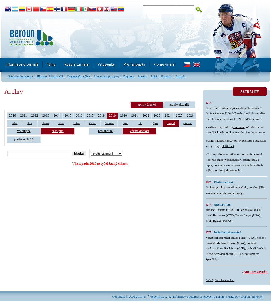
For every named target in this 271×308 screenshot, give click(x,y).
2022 (145, 115)
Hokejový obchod (239, 296)
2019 (112, 115)
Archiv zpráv (255, 271)
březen (45, 123)
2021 (134, 115)
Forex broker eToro (224, 280)
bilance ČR (56, 76)
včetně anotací (139, 131)
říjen (155, 123)
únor (29, 123)
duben (61, 123)
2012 (34, 115)
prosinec (187, 123)
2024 (168, 115)
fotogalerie (216, 187)
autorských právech (201, 296)
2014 (56, 115)
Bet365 (232, 113)
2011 (23, 115)
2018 (101, 115)
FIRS (154, 76)
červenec (109, 123)
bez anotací (105, 131)
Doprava (128, 76)
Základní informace (20, 76)
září (141, 123)
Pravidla (166, 76)
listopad (171, 123)
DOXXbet (228, 146)
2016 (79, 115)
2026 (190, 115)
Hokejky (257, 296)
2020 (123, 115)
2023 (157, 115)
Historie (42, 76)
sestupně (57, 131)
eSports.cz (156, 296)
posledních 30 (23, 139)
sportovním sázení (251, 154)
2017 (90, 115)
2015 (68, 115)
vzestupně (24, 131)
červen (92, 123)
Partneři (180, 76)
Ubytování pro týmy (106, 76)
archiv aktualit (179, 104)
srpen (125, 123)
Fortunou (239, 127)
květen (76, 123)
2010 (12, 115)
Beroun (142, 76)
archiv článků (146, 104)
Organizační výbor (78, 76)
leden (15, 123)
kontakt (220, 296)
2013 (45, 115)
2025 (179, 115)
